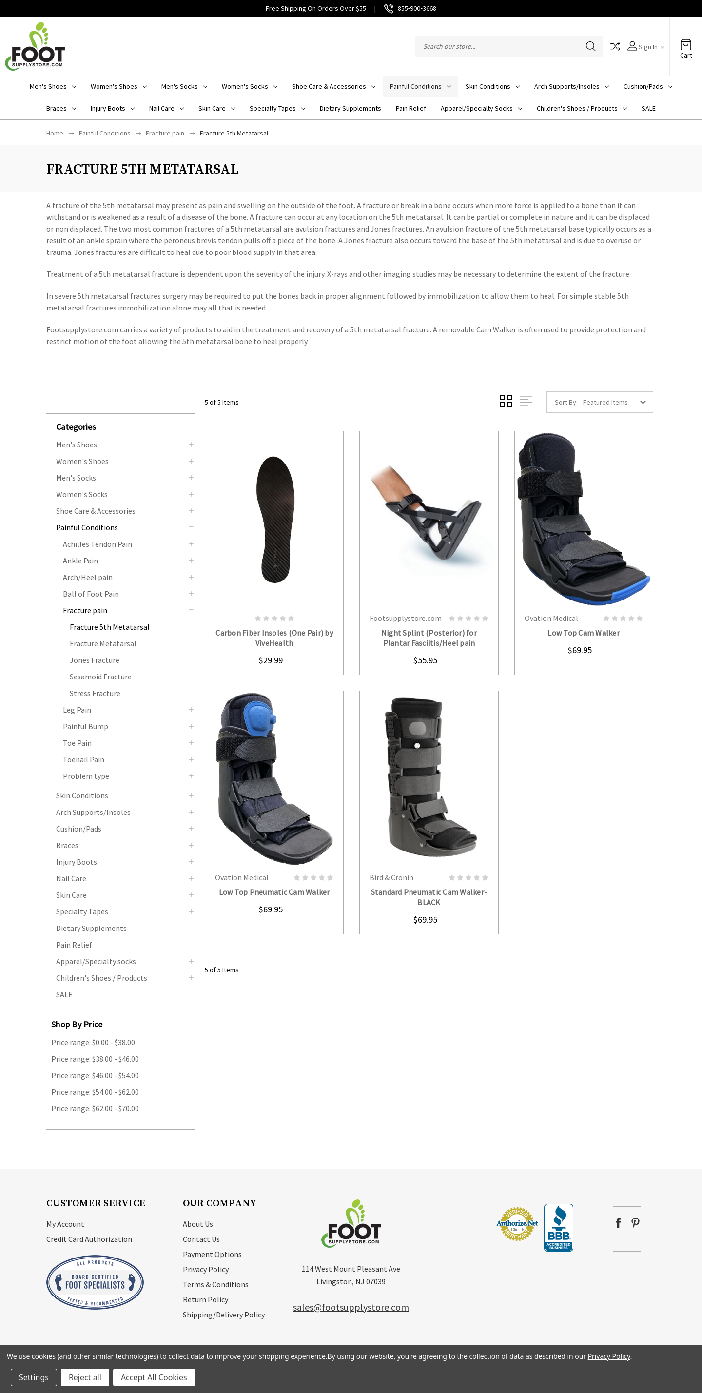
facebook (618, 1223)
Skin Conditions (493, 86)
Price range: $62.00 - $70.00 (95, 1108)
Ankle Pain (80, 560)
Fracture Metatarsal (103, 643)
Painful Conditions (420, 86)
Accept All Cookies (154, 1377)
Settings (34, 1377)
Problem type (86, 776)
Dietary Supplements (350, 108)
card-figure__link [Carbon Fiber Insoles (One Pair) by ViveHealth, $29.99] (274, 519)
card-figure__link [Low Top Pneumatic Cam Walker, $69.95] (274, 779)
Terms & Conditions (216, 1284)
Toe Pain (77, 743)
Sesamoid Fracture (101, 676)
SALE (649, 108)
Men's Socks (184, 86)
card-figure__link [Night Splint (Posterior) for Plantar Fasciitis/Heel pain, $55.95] (428, 519)
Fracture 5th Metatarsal (110, 627)
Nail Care (166, 108)
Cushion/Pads (648, 86)
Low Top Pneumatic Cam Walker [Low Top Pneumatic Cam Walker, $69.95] (274, 892)
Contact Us (201, 1239)
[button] (125, 426)
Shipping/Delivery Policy (224, 1314)
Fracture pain (85, 610)
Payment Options (212, 1254)
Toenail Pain (83, 759)
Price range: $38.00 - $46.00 (95, 1059)
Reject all (85, 1377)
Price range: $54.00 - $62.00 (95, 1092)
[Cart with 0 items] (686, 41)
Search (591, 46)
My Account (65, 1224)
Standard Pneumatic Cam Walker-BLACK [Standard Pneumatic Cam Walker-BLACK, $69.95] (429, 897)
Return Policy (205, 1299)
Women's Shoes (119, 86)
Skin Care (216, 108)
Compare (615, 46)
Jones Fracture (94, 660)
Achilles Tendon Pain (97, 544)
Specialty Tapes (277, 108)
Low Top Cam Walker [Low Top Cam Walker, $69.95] (583, 633)
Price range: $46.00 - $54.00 (95, 1075)
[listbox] (617, 402)
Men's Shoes (53, 86)
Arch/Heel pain (88, 577)
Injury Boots (113, 108)
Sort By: (566, 402)
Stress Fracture (95, 693)
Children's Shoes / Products (582, 108)
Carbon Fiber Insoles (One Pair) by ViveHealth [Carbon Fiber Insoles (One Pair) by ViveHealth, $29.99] (274, 638)
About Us (198, 1224)
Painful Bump (85, 726)
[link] (466, 1224)
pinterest (635, 1223)
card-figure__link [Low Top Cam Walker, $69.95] (583, 519)
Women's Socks (249, 86)
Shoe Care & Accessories (333, 86)
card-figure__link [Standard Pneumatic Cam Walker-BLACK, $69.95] (428, 779)
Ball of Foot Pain (91, 594)
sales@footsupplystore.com (351, 1307)
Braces (61, 108)
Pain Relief (411, 108)
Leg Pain (77, 710)
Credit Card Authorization (89, 1239)
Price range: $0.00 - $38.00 (93, 1042)
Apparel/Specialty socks (481, 108)
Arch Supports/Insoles (571, 86)
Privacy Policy (206, 1269)
